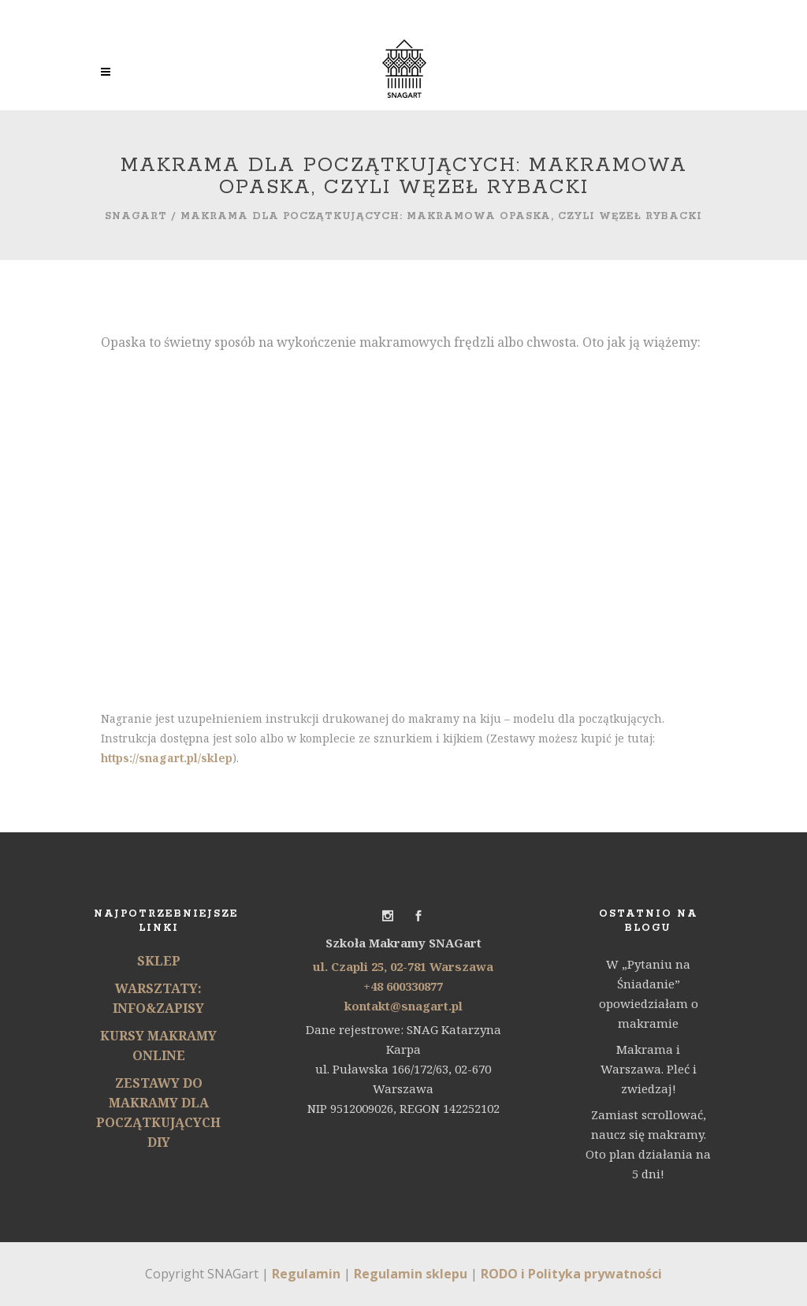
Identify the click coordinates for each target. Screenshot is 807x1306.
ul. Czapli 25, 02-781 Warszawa (403, 966)
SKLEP (158, 960)
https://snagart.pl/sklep (166, 757)
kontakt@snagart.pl (403, 1006)
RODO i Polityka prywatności (571, 1273)
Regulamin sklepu (410, 1273)
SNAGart (136, 216)
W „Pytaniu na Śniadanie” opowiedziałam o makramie (648, 993)
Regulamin (306, 1273)
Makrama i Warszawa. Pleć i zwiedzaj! (649, 1068)
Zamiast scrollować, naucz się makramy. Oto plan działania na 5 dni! (648, 1144)
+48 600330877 (403, 986)
